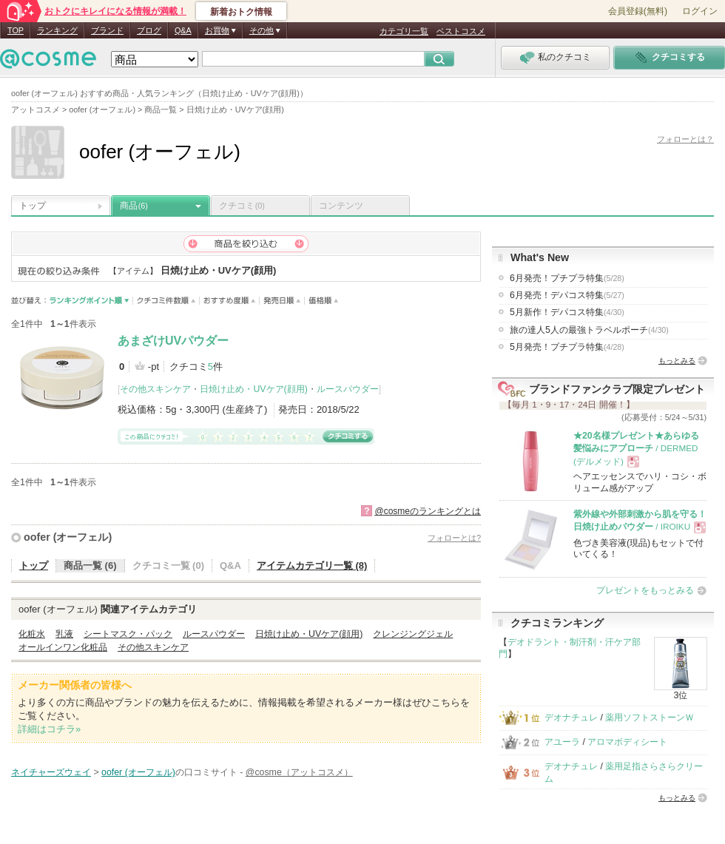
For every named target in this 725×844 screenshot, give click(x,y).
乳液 (64, 634)
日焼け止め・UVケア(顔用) (253, 389)
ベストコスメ (460, 31)
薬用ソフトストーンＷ (649, 717)
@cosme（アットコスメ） (299, 772)
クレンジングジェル (413, 634)
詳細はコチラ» (49, 729)
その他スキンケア (155, 389)
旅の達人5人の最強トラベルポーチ (589, 330)
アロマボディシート (627, 742)
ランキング (57, 30)
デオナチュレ (571, 717)
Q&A (183, 30)
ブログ (149, 30)
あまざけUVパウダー (173, 340)
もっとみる (676, 361)
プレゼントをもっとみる (645, 590)
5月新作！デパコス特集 (567, 312)
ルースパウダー (348, 389)
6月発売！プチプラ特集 (567, 278)
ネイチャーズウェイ (51, 772)
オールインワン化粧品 (62, 647)
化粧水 (31, 634)
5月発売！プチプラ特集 (567, 347)
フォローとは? (454, 537)
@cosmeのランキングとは (427, 511)
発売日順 (282, 301)
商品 (134, 205)
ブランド (107, 30)
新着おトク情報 (241, 12)
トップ (32, 205)
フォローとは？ (685, 139)
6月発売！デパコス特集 (567, 295)
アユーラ (562, 742)
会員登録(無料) (637, 11)
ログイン (700, 11)
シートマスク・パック (128, 634)
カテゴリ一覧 (404, 31)
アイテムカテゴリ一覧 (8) (312, 565)
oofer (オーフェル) (68, 537)
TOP (15, 30)
